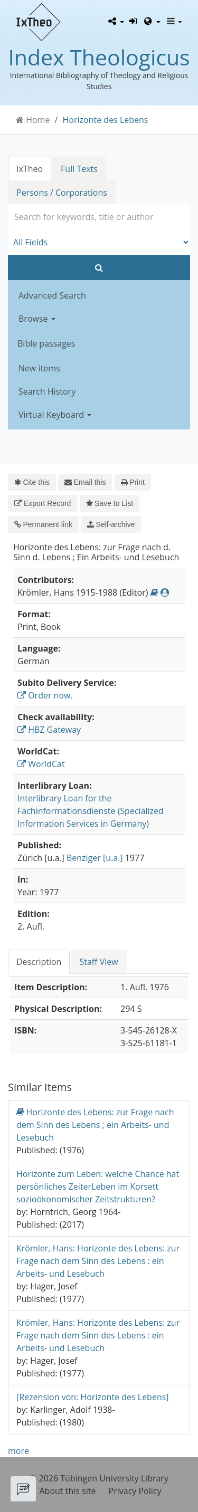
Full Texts (79, 169)
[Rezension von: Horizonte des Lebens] (92, 1397)
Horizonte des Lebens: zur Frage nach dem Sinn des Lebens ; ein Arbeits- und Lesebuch (95, 1124)
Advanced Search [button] (52, 295)
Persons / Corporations (61, 192)
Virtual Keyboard (54, 414)
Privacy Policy (135, 1491)
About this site (68, 1491)
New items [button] (39, 368)
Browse (36, 318)
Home (38, 120)
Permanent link (43, 524)
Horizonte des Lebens (105, 120)
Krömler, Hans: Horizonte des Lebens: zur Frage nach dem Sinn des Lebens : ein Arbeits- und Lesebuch (98, 1260)
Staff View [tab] (98, 962)
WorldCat (41, 764)
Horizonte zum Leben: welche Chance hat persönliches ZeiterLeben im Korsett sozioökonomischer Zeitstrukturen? (97, 1186)
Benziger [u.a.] (95, 858)
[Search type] (99, 242)
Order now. (45, 695)
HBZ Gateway (49, 729)
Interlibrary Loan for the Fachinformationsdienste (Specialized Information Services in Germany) (90, 810)
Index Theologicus (99, 57)
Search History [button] (47, 391)
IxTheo (29, 169)
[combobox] (99, 216)
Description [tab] (38, 962)
